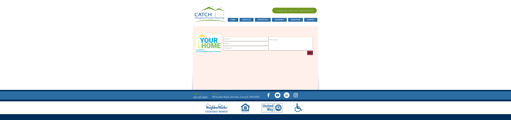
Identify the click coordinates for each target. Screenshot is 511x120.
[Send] (310, 53)
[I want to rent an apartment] (294, 10)
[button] (279, 20)
